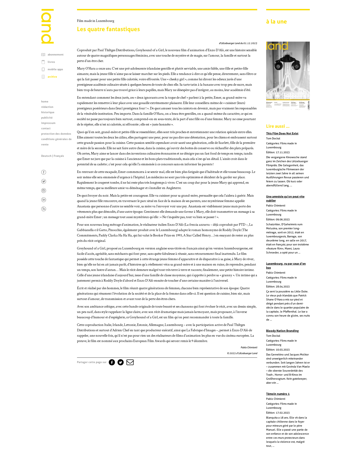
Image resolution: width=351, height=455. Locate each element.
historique (47, 112)
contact (46, 128)
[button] (130, 362)
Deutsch (46, 155)
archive (52, 76)
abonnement (56, 54)
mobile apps (55, 69)
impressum (48, 123)
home (44, 101)
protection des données (56, 133)
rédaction (47, 106)
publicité (47, 117)
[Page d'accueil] (47, 42)
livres (51, 62)
